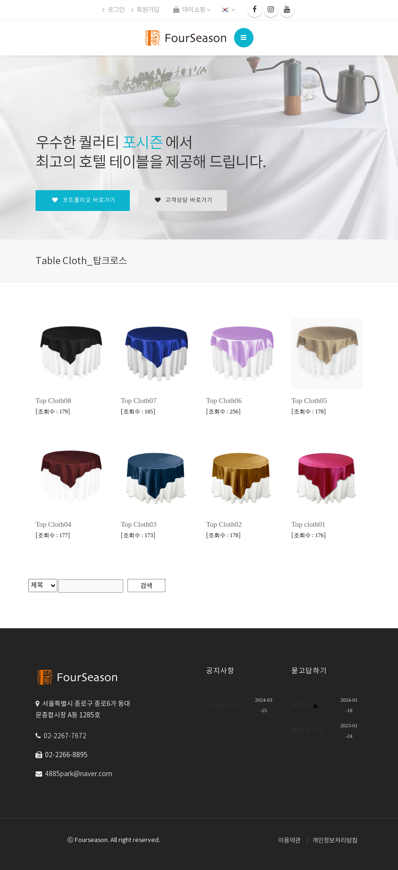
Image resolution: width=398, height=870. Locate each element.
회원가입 (145, 10)
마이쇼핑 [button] (192, 10)
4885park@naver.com (78, 774)
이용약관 (289, 840)
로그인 (113, 10)
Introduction (222, 704)
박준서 (302, 704)
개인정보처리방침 (335, 840)
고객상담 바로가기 (184, 200)
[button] (229, 10)
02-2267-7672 (65, 736)
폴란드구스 (308, 730)
